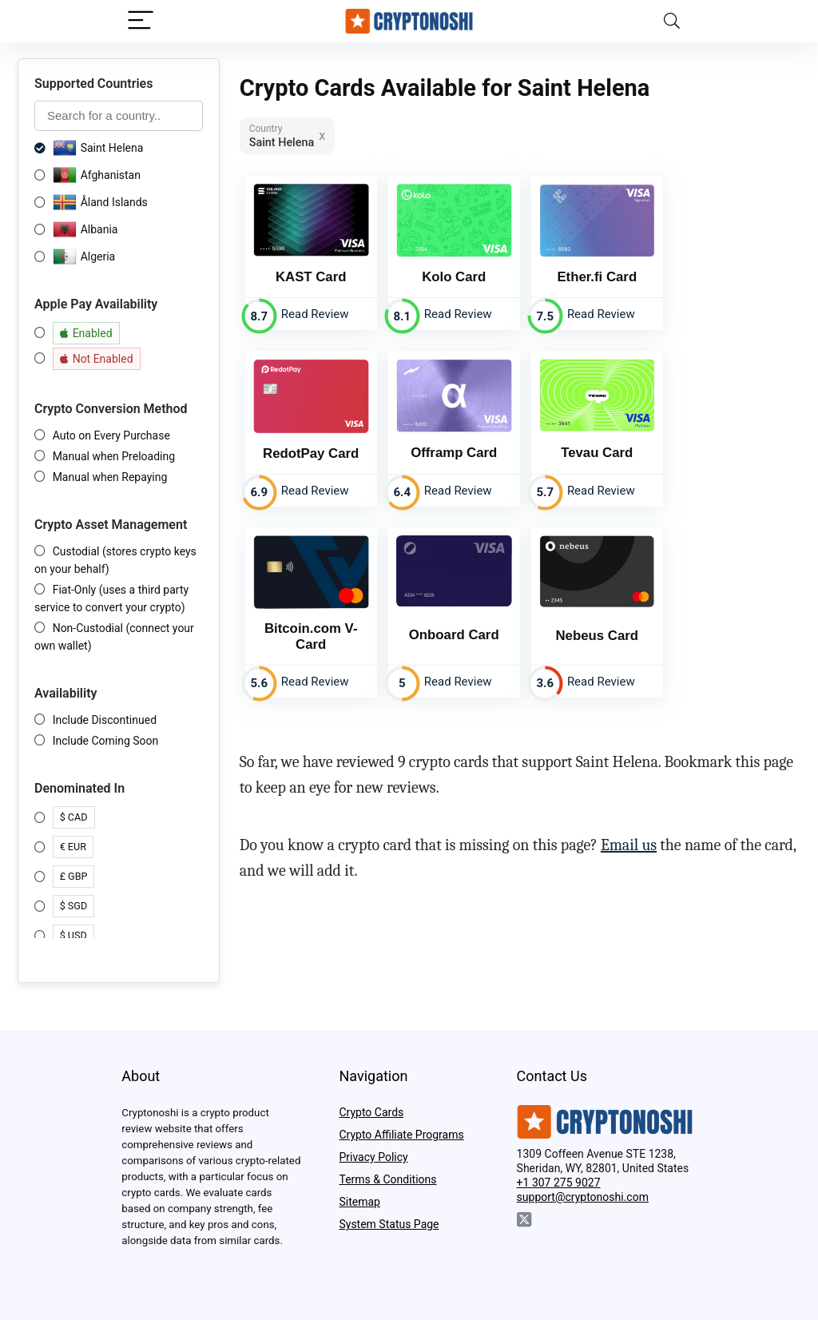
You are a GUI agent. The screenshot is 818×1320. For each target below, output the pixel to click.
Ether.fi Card (597, 276)
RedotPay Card (311, 453)
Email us (629, 845)
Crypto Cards (371, 1112)
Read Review (315, 314)
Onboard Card (454, 634)
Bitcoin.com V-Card (311, 636)
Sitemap (359, 1201)
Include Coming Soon (106, 740)
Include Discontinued (105, 720)
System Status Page (389, 1224)
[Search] (672, 21)
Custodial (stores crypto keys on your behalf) (115, 560)
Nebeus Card (597, 635)
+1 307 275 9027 (559, 1182)
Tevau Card (597, 452)
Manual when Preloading (114, 456)
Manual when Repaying (110, 477)
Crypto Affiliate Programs (401, 1134)
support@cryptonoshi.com (583, 1197)
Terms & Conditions (387, 1179)
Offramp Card (454, 452)
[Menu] (140, 21)
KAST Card (311, 276)
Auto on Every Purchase (111, 435)
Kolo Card (454, 276)
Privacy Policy (373, 1157)
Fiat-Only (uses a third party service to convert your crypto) (111, 598)
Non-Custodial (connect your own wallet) (114, 637)
